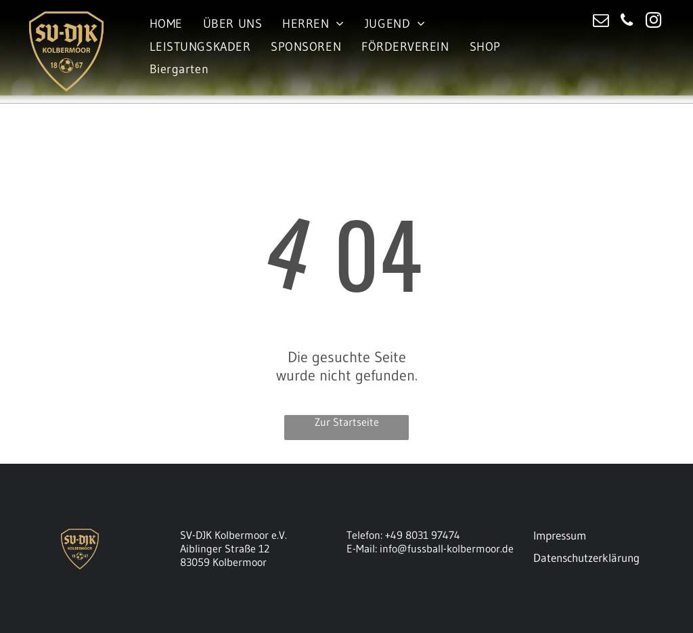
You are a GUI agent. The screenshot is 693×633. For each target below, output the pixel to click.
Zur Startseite (347, 422)
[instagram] (653, 21)
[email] (600, 21)
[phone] (627, 21)
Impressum (559, 535)
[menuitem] (166, 24)
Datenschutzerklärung (586, 557)
